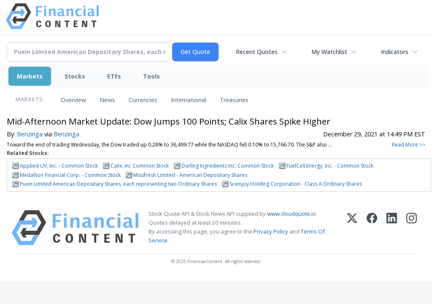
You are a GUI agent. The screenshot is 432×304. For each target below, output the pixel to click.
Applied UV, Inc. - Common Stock (59, 165)
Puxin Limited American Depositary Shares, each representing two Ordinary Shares (118, 183)
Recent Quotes (257, 52)
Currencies (143, 100)
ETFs (114, 76)
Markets (30, 76)
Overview (73, 100)
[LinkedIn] (391, 227)
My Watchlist (329, 52)
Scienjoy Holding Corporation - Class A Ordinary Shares (296, 183)
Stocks (75, 76)
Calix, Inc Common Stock (140, 165)
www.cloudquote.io (291, 213)
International (188, 100)
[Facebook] (372, 227)
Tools (151, 76)
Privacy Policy (271, 231)
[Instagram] (411, 227)
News (107, 100)
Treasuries (234, 100)
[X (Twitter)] (352, 227)
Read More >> (408, 144)
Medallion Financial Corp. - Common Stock (70, 175)
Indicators (394, 52)
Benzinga (30, 134)
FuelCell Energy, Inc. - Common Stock (329, 165)
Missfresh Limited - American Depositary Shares (190, 175)
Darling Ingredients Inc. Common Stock (227, 165)
